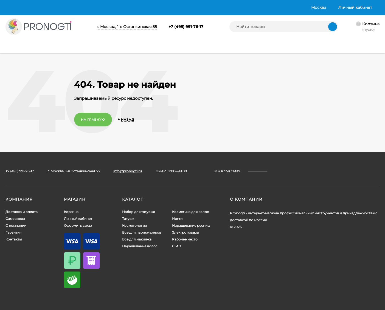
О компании (93, 7)
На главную (93, 119)
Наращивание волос (140, 246)
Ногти (177, 219)
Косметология (134, 225)
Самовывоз (61, 7)
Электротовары (185, 232)
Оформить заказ (78, 225)
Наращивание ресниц (191, 225)
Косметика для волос (190, 212)
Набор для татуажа (138, 212)
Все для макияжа (136, 239)
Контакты (149, 7)
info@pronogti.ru (127, 171)
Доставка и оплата (24, 7)
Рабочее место (185, 239)
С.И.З (176, 246)
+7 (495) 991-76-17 (185, 26)
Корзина (71, 212)
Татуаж (128, 219)
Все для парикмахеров (141, 232)
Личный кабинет (78, 219)
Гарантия (123, 7)
